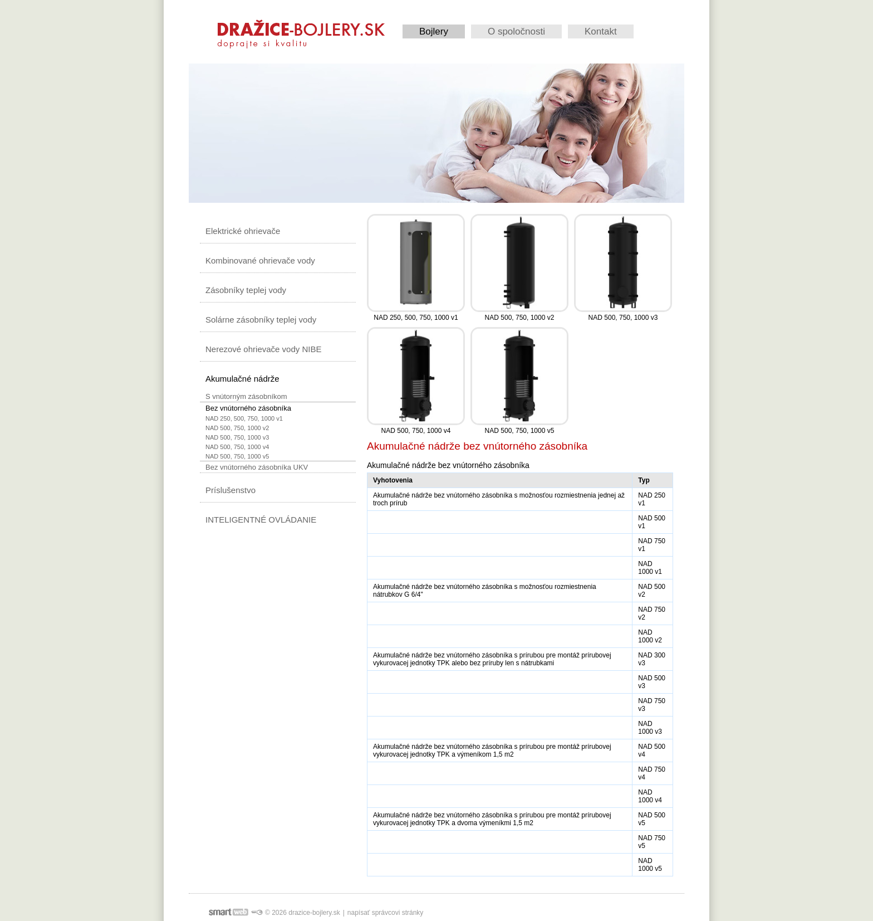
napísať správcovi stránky (385, 913)
